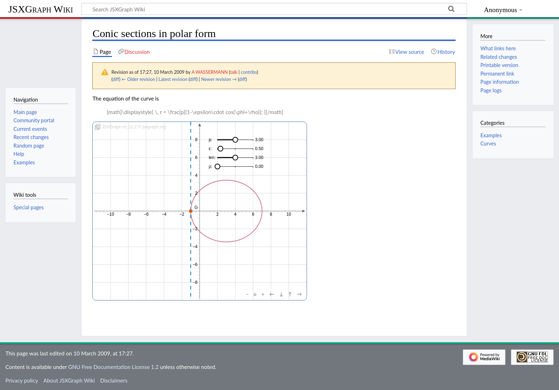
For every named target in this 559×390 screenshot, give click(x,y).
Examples (491, 135)
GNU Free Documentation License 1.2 (113, 367)
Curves (488, 143)
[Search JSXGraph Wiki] (274, 9)
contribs (249, 72)
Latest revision (173, 79)
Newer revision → (219, 79)
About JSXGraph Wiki (69, 380)
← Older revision (138, 79)
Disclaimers (113, 380)
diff (115, 79)
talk (233, 72)
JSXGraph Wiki (40, 9)
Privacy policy (21, 380)
